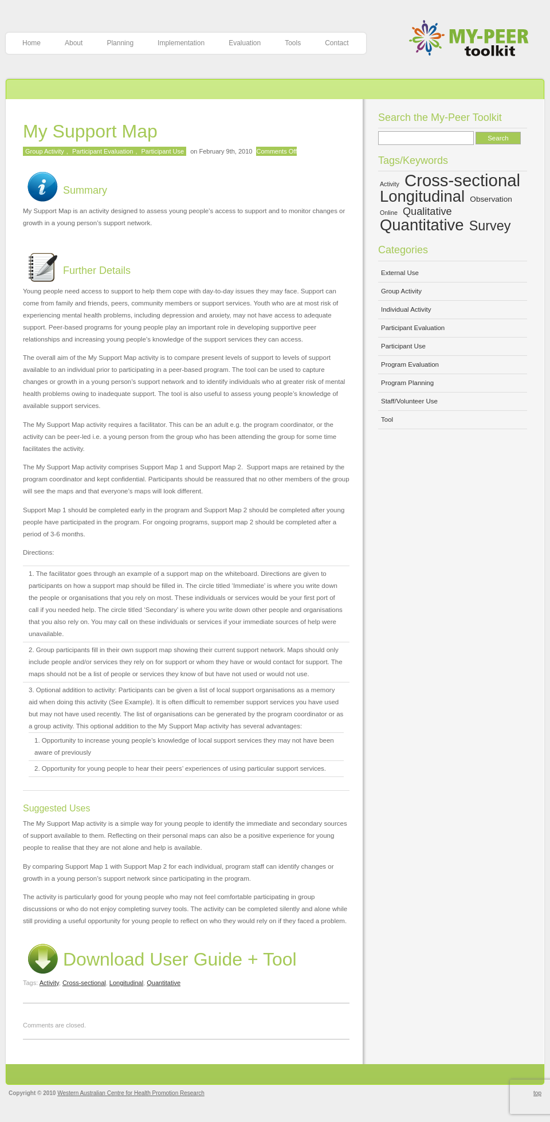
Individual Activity (406, 309)
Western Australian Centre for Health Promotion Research (131, 1093)
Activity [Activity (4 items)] (389, 184)
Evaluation (245, 43)
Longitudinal (126, 982)
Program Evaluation (410, 364)
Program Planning (407, 382)
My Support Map (90, 131)
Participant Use (163, 151)
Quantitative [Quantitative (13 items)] (422, 225)
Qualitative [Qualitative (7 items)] (427, 211)
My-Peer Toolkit (473, 39)
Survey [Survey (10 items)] (490, 225)
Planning (120, 43)
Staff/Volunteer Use (409, 401)
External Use (400, 272)
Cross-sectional (84, 982)
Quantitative (163, 982)
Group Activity (44, 151)
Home (31, 43)
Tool (387, 419)
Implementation (181, 43)
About (73, 43)
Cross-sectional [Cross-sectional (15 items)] (462, 180)
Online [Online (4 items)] (389, 212)
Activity (49, 982)
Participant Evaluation (102, 151)
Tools (293, 43)
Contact (336, 43)
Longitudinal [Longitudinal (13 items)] (422, 196)
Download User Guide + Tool (160, 959)
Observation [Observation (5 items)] (491, 199)
